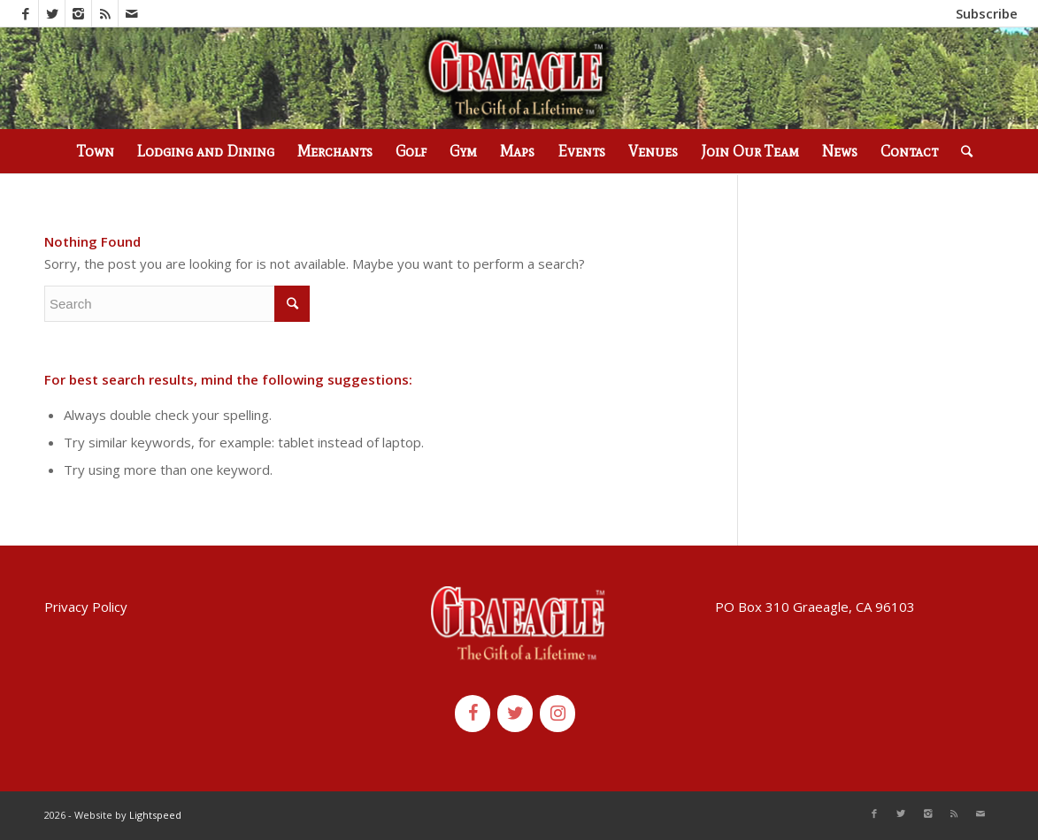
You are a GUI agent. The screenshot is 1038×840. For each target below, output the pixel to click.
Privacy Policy (85, 606)
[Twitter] (515, 713)
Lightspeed (155, 814)
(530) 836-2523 (256, 13)
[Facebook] (472, 713)
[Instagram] (557, 713)
